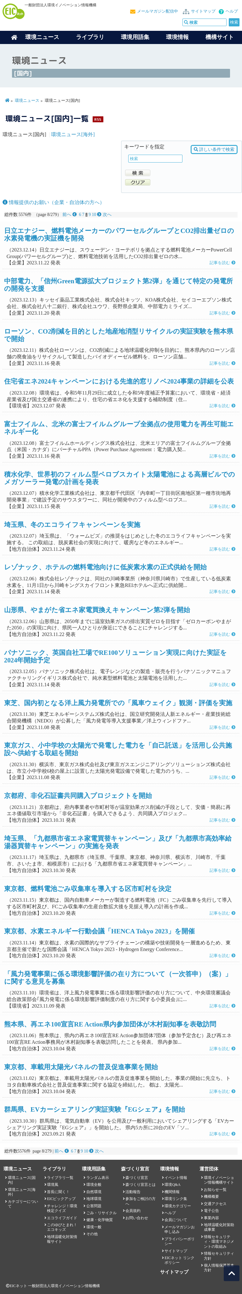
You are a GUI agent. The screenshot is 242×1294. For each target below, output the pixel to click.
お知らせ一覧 (215, 1189)
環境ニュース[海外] (73, 134)
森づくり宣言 (136, 1177)
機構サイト (219, 37)
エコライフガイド (62, 1218)
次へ (104, 214)
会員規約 (133, 1210)
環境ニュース (27, 100)
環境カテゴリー (177, 1206)
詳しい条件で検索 (214, 149)
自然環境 (93, 1192)
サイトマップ (203, 11)
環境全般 (93, 1184)
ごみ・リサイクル (101, 1213)
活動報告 (133, 1192)
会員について (175, 1220)
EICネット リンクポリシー (179, 1260)
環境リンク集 (175, 1199)
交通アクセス (215, 1204)
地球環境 (93, 1199)
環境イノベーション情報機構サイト (219, 1180)
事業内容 (211, 1218)
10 (94, 214)
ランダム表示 (97, 1177)
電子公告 (211, 1210)
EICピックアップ (61, 1199)
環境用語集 (135, 37)
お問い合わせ (136, 1218)
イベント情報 (175, 1177)
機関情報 (172, 1192)
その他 (92, 1234)
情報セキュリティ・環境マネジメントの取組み (219, 1242)
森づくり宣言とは (140, 1184)
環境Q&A (172, 1184)
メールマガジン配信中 (157, 11)
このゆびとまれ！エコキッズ (62, 1227)
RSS (97, 119)
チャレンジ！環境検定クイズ (62, 1208)
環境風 (52, 1184)
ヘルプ (232, 11)
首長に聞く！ (58, 1192)
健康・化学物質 (99, 1220)
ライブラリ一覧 (60, 1177)
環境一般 (93, 1227)
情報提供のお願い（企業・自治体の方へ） (54, 202)
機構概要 (211, 1196)
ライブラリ (90, 37)
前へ (70, 214)
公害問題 (93, 1206)
